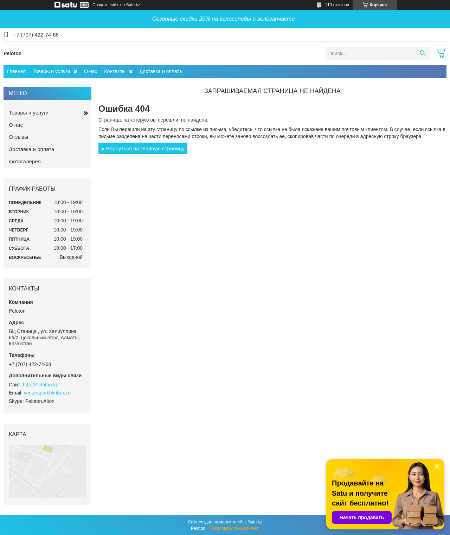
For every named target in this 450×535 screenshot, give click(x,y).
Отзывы (18, 137)
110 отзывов (337, 4)
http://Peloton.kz (40, 384)
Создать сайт (105, 4)
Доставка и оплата (161, 71)
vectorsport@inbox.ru (47, 393)
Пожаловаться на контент (234, 528)
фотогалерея (25, 161)
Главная (16, 71)
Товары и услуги (51, 71)
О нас (90, 71)
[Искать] (422, 53)
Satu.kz (255, 522)
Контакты (114, 71)
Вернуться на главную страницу (145, 148)
